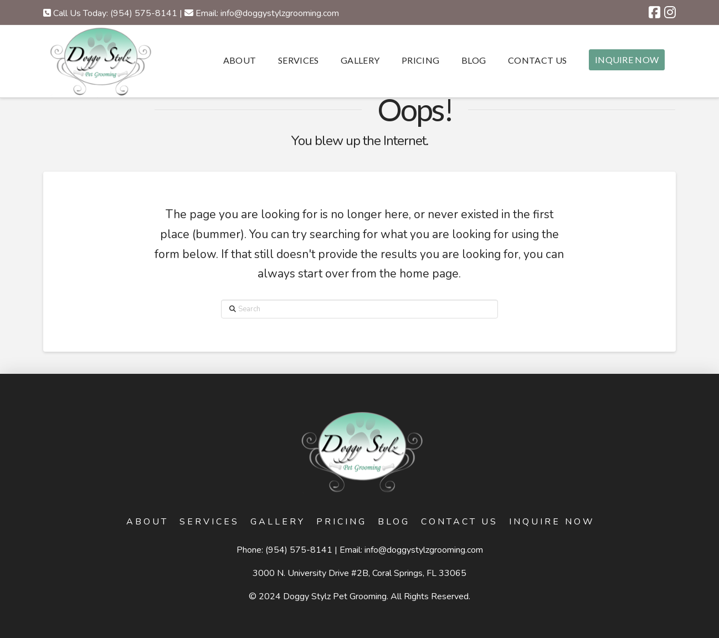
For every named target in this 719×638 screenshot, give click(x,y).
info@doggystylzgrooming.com (423, 550)
